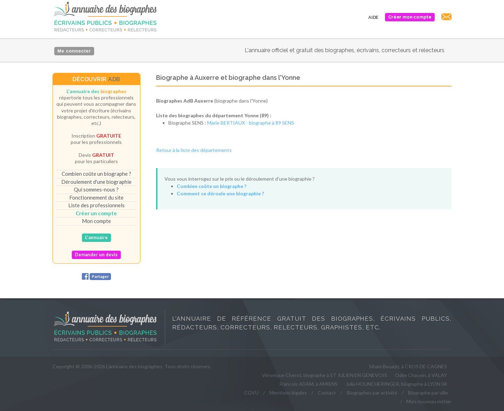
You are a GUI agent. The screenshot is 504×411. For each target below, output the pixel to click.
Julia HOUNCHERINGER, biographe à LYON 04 (396, 384)
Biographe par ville (428, 393)
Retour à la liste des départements (194, 150)
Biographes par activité (372, 393)
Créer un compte (96, 213)
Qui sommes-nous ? (96, 189)
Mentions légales (288, 393)
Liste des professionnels (96, 205)
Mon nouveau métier (428, 401)
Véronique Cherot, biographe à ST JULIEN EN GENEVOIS (324, 375)
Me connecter (74, 51)
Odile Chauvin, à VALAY (421, 375)
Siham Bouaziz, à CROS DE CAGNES (408, 366)
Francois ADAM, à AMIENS (309, 384)
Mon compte (96, 221)
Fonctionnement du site (96, 197)
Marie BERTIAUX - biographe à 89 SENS (250, 123)
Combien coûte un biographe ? (96, 173)
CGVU (251, 393)
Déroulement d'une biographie (96, 182)
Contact (327, 393)
